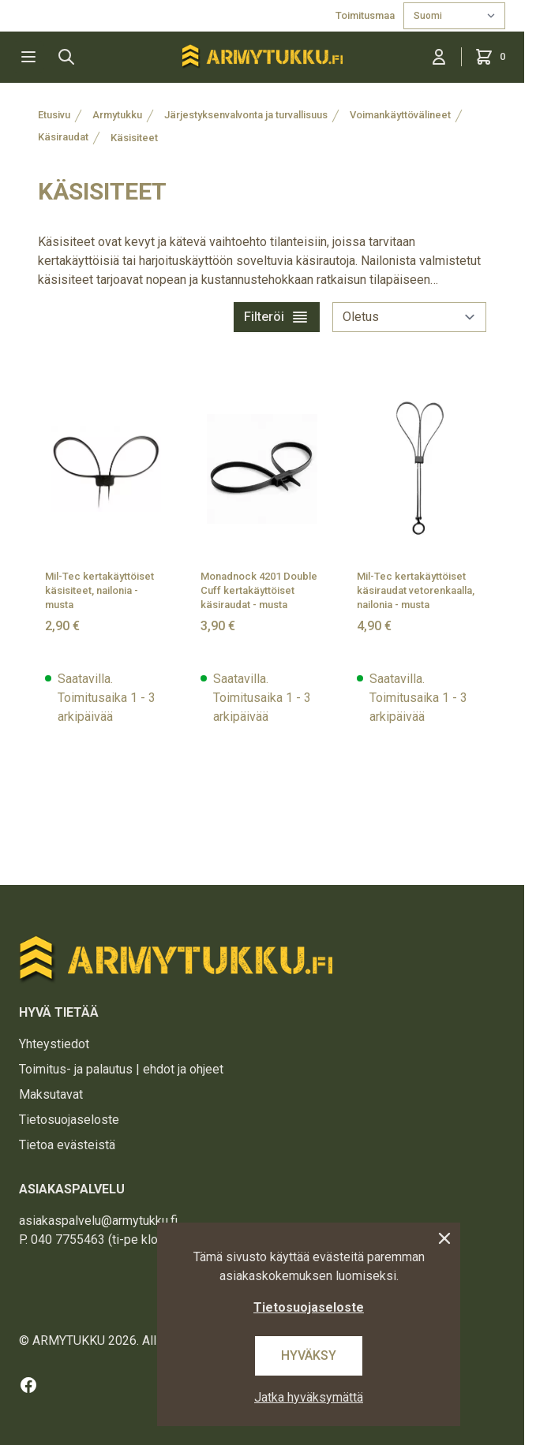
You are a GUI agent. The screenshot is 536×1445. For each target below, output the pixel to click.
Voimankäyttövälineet (400, 115)
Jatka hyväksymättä (308, 1397)
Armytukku (117, 115)
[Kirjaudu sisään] (439, 57)
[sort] (409, 317)
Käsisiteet (134, 138)
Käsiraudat (63, 137)
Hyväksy (308, 1355)
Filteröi (276, 317)
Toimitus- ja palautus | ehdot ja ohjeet (121, 1069)
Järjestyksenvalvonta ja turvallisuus (246, 115)
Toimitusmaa (366, 15)
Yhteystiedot (54, 1043)
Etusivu (54, 115)
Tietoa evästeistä (67, 1144)
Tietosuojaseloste (69, 1119)
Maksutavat (51, 1094)
